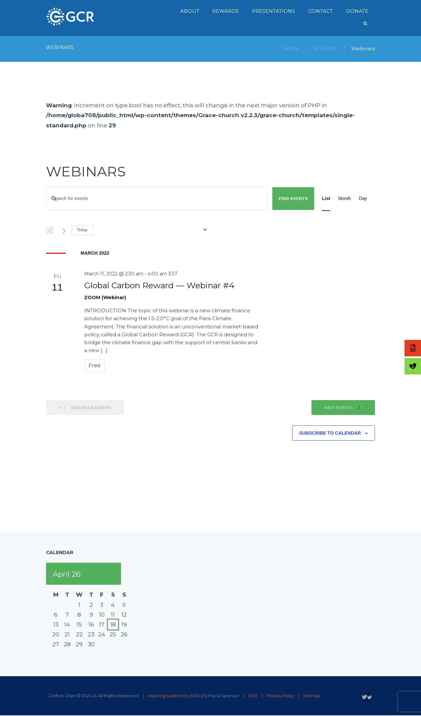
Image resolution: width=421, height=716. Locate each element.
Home (290, 49)
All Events (324, 49)
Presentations (273, 11)
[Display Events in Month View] (344, 199)
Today (82, 230)
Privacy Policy (284, 695)
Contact (320, 11)
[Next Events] (63, 230)
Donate (357, 11)
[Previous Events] (50, 230)
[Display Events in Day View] (363, 199)
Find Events (293, 198)
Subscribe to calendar (330, 433)
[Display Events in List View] (326, 199)
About (189, 11)
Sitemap (317, 695)
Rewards (225, 11)
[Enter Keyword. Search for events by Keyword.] (156, 199)
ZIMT (256, 695)
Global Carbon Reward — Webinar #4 (159, 285)
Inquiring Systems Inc (170, 695)
